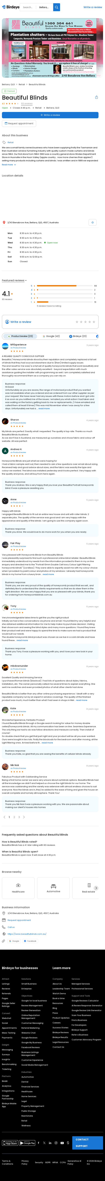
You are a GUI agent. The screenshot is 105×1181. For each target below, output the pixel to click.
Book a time (59, 998)
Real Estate (27, 1115)
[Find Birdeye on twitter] (44, 1143)
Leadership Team (61, 988)
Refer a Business (80, 1034)
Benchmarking (9, 1064)
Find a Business (79, 1020)
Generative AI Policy (74, 1162)
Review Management (32, 1005)
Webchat (6, 1018)
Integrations (8, 1090)
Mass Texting (8, 1032)
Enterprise (26, 988)
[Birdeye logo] (11, 7)
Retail (22, 84)
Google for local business (34, 1000)
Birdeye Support (80, 1029)
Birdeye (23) (78, 336)
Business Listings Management (30, 1054)
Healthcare (27, 1091)
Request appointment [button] (19, 920)
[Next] (96, 888)
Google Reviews (29, 1037)
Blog (55, 1008)
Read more (9, 164)
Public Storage (28, 1111)
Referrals (6, 993)
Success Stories (60, 1027)
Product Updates (61, 1017)
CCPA (63, 1162)
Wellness (26, 1125)
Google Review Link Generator (86, 1010)
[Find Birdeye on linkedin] (50, 1143)
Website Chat (28, 1032)
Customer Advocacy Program (86, 1039)
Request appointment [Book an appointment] (19, 123)
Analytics (6, 1086)
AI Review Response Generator (87, 1005)
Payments (7, 1037)
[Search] (56, 7)
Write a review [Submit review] (50, 115)
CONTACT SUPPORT (82, 1143)
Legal (24, 1101)
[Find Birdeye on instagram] (56, 1143)
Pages (5, 998)
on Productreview (18, 347)
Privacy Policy (25, 1162)
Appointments (9, 1028)
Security (39, 1162)
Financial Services (30, 1086)
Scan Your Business (81, 1015)
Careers (57, 1022)
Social (5, 1023)
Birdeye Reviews (61, 1032)
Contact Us (58, 1047)
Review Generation (31, 1010)
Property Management (32, 1106)
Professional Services (82, 988)
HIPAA (55, 1162)
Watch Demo (59, 993)
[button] (24, 817)
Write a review (93, 7)
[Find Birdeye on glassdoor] (68, 1143)
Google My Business (31, 1042)
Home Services (28, 1096)
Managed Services (81, 983)
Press (55, 1013)
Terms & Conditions (7, 1162)
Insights (6, 1059)
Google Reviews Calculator (85, 1000)
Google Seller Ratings (8, 1005)
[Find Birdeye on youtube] (62, 1143)
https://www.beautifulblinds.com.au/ (27, 934)
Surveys (6, 1054)
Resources (58, 1003)
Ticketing (6, 1069)
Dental (24, 1081)
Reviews (6, 988)
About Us (57, 983)
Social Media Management (34, 1065)
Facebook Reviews (30, 1047)
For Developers (79, 1025)
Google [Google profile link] (14, 941)
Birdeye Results (60, 1037)
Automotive (27, 1077)
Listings (6, 983)
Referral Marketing (30, 1028)
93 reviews (27, 103)
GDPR (47, 1162)
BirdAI (4, 1081)
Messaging (7, 1049)
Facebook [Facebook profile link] (30, 941)
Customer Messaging (32, 1023)
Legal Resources (61, 1042)
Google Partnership (8, 1097)
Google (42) (51, 336)
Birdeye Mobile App (9, 1105)
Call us (11, 927)
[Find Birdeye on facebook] (38, 1143)
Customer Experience (32, 1060)
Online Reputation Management (30, 1017)
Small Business (29, 983)
